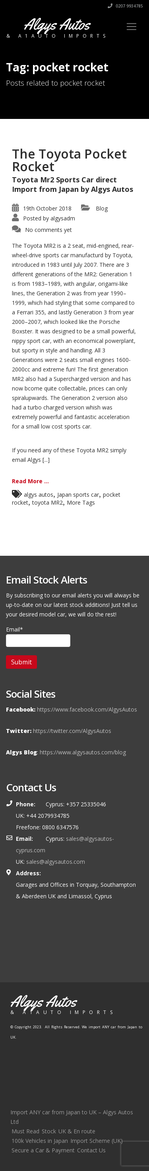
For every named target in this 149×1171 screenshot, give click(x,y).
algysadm (62, 218)
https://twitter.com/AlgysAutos (72, 731)
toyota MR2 (47, 502)
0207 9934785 (125, 6)
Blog (102, 208)
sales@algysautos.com (55, 861)
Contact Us (91, 1150)
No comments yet (48, 229)
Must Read (25, 1131)
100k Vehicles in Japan (40, 1140)
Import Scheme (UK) (96, 1140)
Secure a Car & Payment (43, 1150)
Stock (49, 1131)
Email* (38, 636)
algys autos (38, 494)
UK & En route (76, 1131)
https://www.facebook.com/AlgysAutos (87, 709)
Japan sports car (78, 494)
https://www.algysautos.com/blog (83, 752)
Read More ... (30, 481)
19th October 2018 (47, 208)
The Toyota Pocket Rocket (69, 160)
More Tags (81, 502)
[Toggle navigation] (131, 26)
